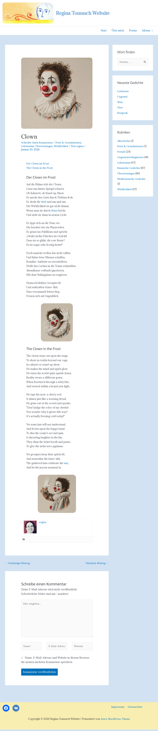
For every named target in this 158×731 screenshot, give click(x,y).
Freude (121, 151)
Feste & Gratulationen (69, 142)
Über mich (118, 30)
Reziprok (122, 113)
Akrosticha (123, 141)
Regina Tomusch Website (83, 13)
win (66, 463)
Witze (54, 210)
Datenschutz (133, 708)
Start (105, 30)
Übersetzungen (44, 146)
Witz (120, 102)
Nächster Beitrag (96, 563)
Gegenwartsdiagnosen (130, 157)
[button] (151, 30)
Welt (44, 201)
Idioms (147, 30)
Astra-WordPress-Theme (115, 720)
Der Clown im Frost (38, 163)
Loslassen (123, 91)
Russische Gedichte (128, 173)
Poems (133, 30)
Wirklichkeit (61, 146)
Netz (120, 107)
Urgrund (122, 96)
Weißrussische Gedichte (131, 184)
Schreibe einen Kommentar (37, 142)
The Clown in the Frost (39, 168)
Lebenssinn (28, 146)
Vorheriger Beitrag (17, 563)
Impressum (117, 708)
